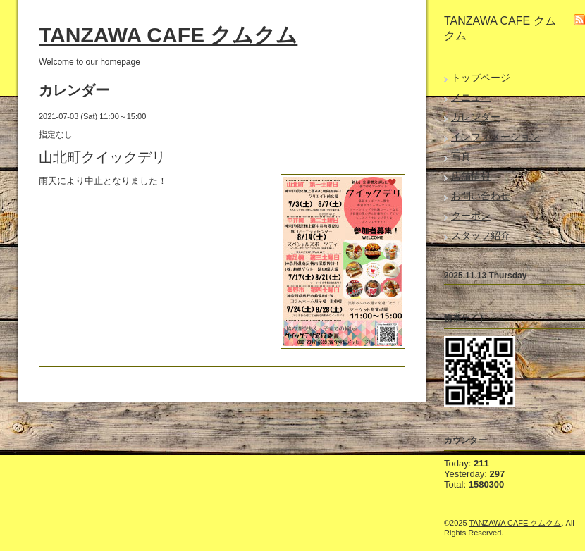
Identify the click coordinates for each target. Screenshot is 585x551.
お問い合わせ (480, 196)
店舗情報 (471, 176)
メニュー (471, 97)
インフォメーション (495, 136)
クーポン (471, 215)
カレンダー (475, 117)
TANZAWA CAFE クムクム (168, 35)
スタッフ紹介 (480, 235)
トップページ (480, 77)
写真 (461, 156)
